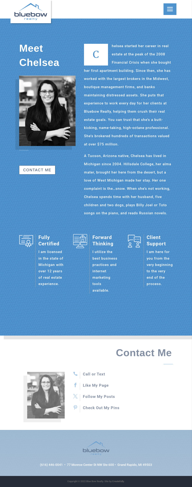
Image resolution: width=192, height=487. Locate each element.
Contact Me (37, 170)
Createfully (118, 481)
